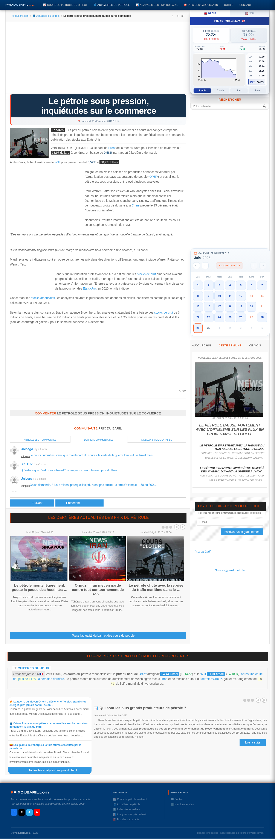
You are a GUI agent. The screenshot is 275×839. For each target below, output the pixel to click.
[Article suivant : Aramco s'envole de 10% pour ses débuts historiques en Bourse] (79, 503)
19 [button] (240, 306)
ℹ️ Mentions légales (182, 804)
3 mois (220, 90)
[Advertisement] (98, 59)
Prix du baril (203, 551)
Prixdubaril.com (20, 15)
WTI (57, 162)
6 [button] (251, 285)
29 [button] (198, 327)
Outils (228, 4)
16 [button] (208, 306)
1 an (239, 90)
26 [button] (240, 317)
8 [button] (198, 295)
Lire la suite (252, 742)
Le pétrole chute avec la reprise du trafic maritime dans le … (156, 587)
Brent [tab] (210, 13)
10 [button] (219, 295)
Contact (245, 4)
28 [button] (262, 317)
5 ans (257, 90)
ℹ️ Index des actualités (126, 809)
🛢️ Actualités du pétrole (112, 4)
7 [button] (262, 285)
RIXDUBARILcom (30, 792)
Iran (164, 679)
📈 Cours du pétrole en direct (65, 4)
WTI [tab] (249, 13)
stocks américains (43, 298)
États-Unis (90, 288)
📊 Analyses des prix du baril (157, 4)
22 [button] (198, 317)
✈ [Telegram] (29, 812)
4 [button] (230, 285)
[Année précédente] (196, 265)
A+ (173, 16)
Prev (176, 526)
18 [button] (230, 306)
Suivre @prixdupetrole (230, 570)
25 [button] (230, 317)
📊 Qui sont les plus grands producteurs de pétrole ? (140, 708)
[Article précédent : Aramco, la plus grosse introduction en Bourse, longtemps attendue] (32, 503)
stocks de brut (146, 274)
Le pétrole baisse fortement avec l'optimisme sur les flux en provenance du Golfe (230, 429)
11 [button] (230, 295)
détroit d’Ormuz (211, 679)
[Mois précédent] (205, 265)
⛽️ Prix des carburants (201, 4)
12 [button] (240, 295)
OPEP (154, 176)
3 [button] (219, 285)
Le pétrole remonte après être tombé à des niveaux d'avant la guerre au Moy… (232, 469)
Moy (252, 82)
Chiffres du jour (33, 668)
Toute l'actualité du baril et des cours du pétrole (103, 635)
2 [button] (208, 285)
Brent (111, 148)
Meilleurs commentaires (156, 439)
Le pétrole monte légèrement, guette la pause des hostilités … (39, 587)
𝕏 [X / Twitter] (22, 812)
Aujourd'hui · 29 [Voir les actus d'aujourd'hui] (229, 265)
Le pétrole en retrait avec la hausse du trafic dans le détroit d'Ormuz (231, 447)
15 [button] (198, 306)
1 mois (202, 90)
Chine (136, 205)
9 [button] (208, 295)
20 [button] (251, 306)
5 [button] (240, 285)
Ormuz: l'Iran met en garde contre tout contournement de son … (98, 589)
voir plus (25, 456)
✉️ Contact (177, 799)
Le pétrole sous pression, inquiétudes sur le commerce (98, 105)
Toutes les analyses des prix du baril (55, 770)
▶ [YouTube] (37, 812)
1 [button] (198, 285)
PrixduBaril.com (22, 832)
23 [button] (208, 317)
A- (182, 16)
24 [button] (219, 317)
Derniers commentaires (98, 439)
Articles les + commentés (40, 439)
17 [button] (219, 306)
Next (182, 526)
